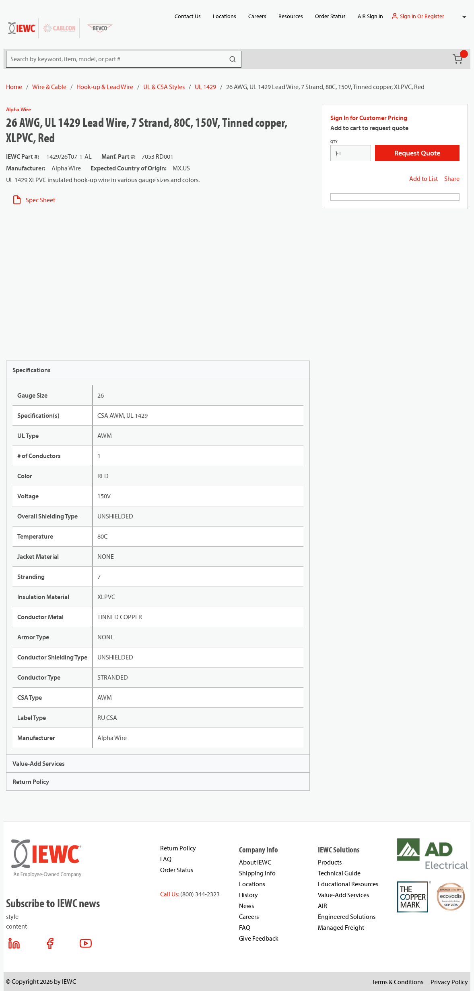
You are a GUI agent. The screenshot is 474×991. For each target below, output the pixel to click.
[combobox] (460, 16)
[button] (460, 16)
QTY (334, 141)
